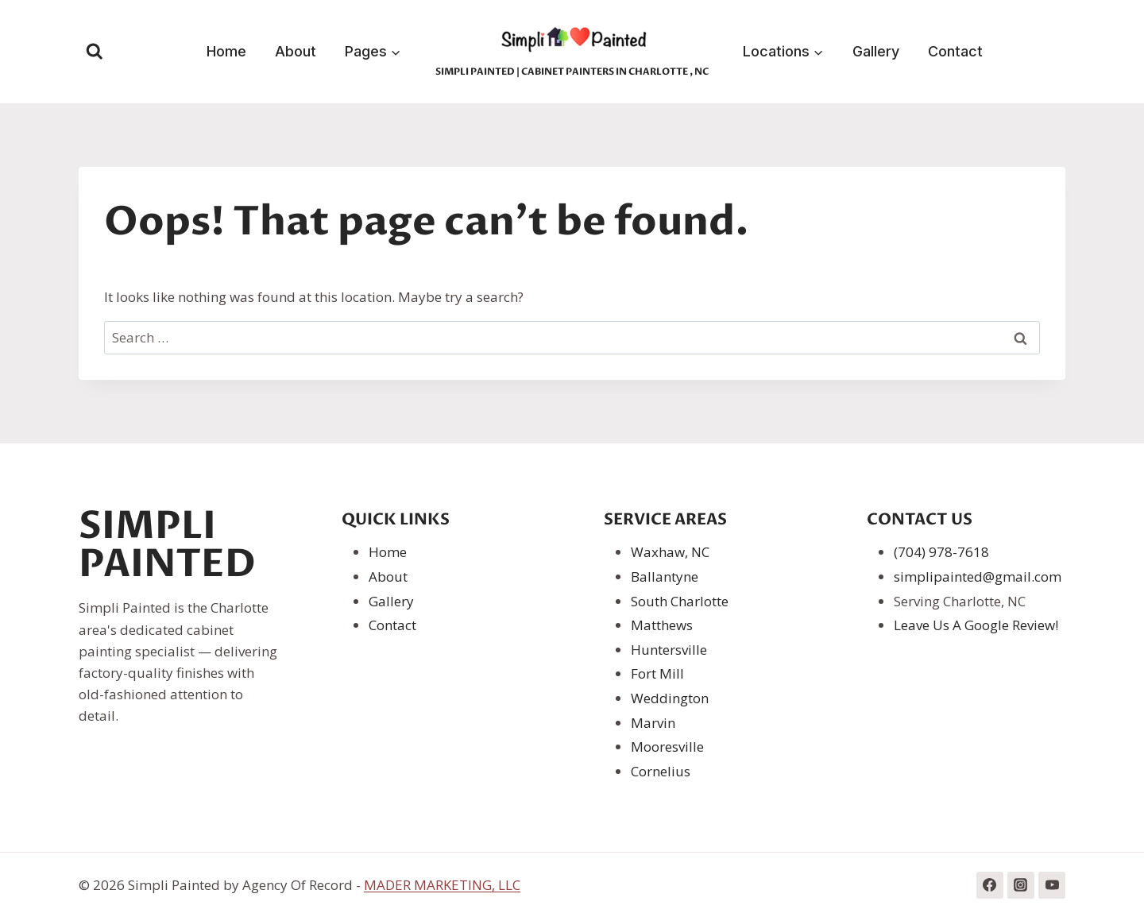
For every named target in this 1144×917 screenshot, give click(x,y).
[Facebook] (989, 885)
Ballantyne (664, 576)
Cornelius (660, 771)
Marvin (653, 723)
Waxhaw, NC (670, 552)
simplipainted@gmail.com (977, 576)
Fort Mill (657, 673)
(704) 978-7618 (941, 552)
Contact (955, 51)
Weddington (670, 698)
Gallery (875, 51)
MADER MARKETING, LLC (442, 885)
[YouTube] (1051, 885)
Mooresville (667, 746)
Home (226, 51)
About (295, 51)
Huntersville (669, 649)
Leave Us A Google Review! (976, 625)
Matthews (662, 625)
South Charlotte (680, 601)
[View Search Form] (94, 52)
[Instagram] (1020, 885)
